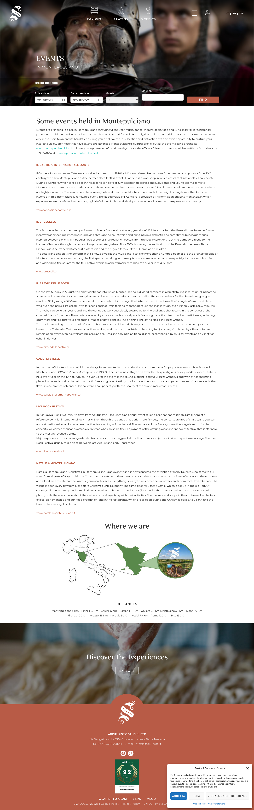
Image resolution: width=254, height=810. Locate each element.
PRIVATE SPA (121, 19)
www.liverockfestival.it (50, 451)
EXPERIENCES (148, 19)
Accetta (178, 796)
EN (146, 803)
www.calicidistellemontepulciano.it (58, 394)
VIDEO (151, 798)
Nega (196, 796)
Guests (110, 93)
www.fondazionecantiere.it (53, 210)
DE (151, 803)
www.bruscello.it (47, 271)
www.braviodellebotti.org (52, 347)
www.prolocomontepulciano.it (78, 153)
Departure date (79, 93)
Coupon (147, 90)
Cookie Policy (199, 804)
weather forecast (112, 798)
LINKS (137, 798)
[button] (247, 768)
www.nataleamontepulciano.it (55, 513)
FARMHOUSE (94, 19)
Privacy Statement (216, 804)
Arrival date (42, 93)
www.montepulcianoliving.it (54, 148)
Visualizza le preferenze (227, 796)
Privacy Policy (130, 803)
